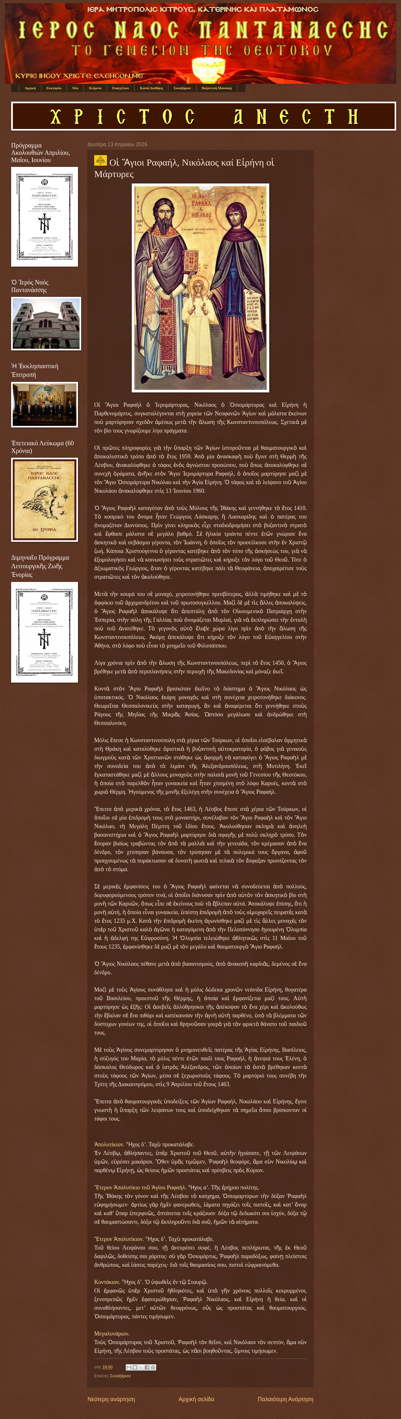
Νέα (75, 88)
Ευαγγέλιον (120, 88)
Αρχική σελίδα (196, 1399)
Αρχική (30, 88)
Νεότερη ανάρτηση (111, 1399)
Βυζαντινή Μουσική (217, 88)
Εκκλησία (53, 88)
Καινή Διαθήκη (151, 88)
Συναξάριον (182, 88)
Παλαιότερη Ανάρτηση (285, 1399)
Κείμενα (95, 88)
